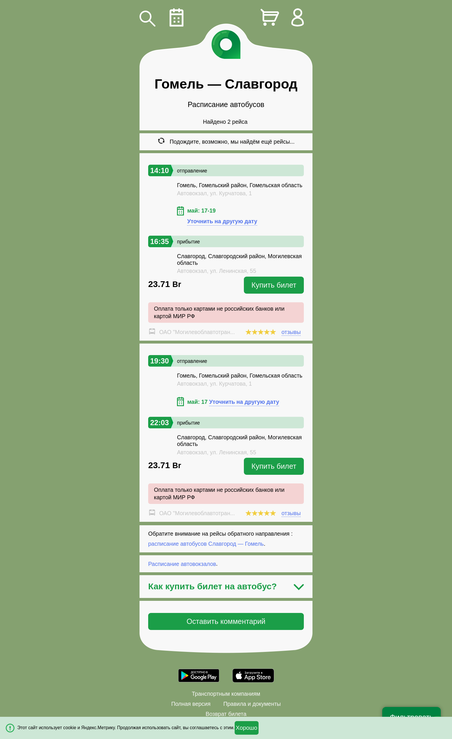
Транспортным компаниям (226, 694)
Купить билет (273, 285)
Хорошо (246, 728)
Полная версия (190, 704)
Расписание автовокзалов (182, 563)
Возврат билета (226, 714)
